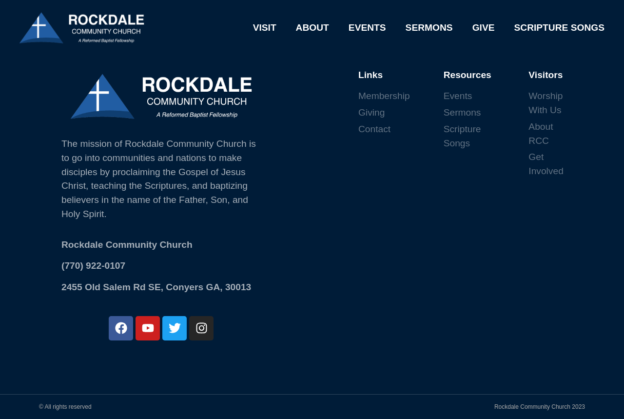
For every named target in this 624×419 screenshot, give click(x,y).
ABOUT (312, 27)
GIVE (483, 27)
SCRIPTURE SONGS (559, 27)
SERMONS (429, 27)
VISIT (264, 27)
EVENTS (367, 27)
